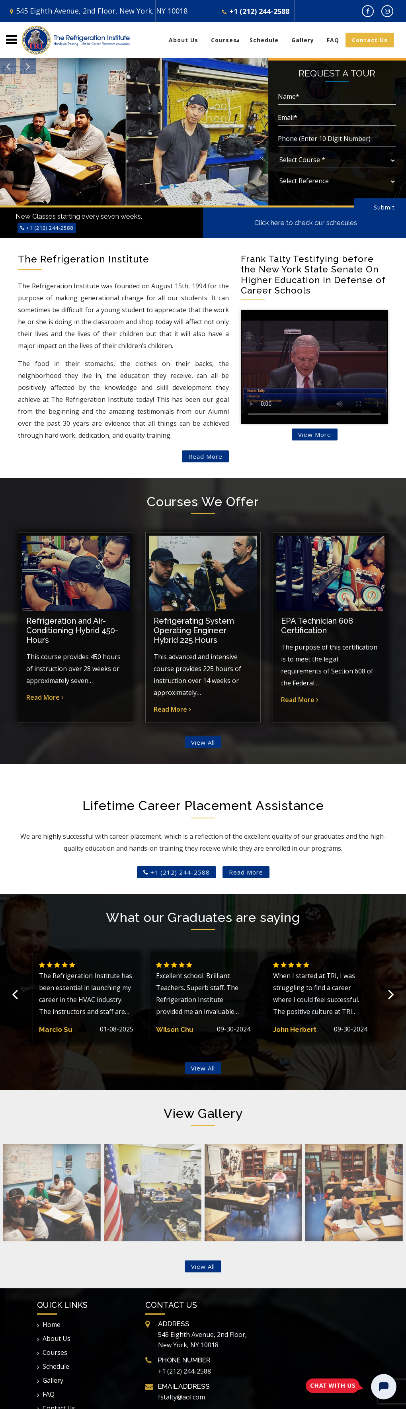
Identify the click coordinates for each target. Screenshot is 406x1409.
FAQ (333, 40)
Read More (205, 456)
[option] (86, 997)
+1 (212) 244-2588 (255, 11)
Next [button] (391, 997)
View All (203, 742)
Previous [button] (15, 997)
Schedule (264, 40)
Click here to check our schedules (305, 223)
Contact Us (370, 40)
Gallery (302, 40)
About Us (183, 40)
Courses (224, 40)
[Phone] (337, 139)
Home (49, 1324)
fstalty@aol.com (181, 1397)
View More (314, 434)
